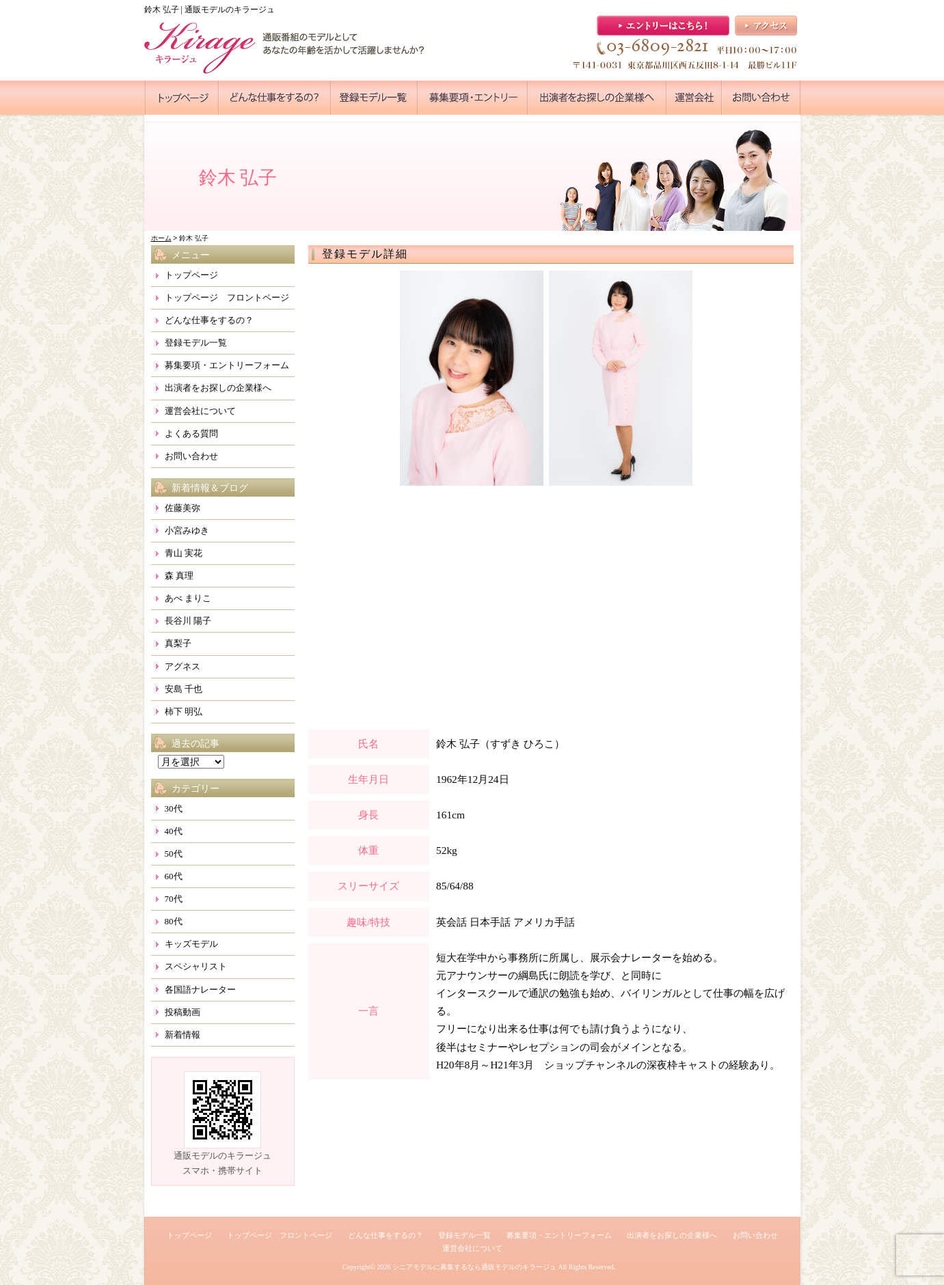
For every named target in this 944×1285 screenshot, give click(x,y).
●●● (181, 98)
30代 (174, 808)
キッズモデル (191, 944)
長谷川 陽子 (188, 621)
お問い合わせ (191, 456)
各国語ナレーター (200, 989)
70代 (174, 899)
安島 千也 (183, 689)
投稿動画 (182, 1012)
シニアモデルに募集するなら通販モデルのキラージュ (474, 1267)
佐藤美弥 (182, 508)
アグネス (182, 666)
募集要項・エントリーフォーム (227, 365)
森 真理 (179, 575)
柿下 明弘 (183, 711)
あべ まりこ (188, 598)
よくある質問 (191, 433)
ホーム (161, 238)
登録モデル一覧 (196, 342)
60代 (174, 876)
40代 (174, 831)
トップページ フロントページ (227, 297)
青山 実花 (183, 553)
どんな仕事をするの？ (209, 320)
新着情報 (182, 1035)
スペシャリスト (196, 966)
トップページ (191, 275)
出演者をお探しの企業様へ (218, 388)
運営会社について (200, 411)
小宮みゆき (187, 530)
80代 (174, 921)
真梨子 (178, 643)
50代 (174, 853)
